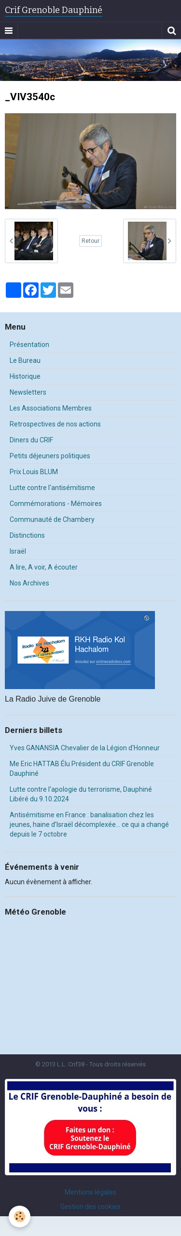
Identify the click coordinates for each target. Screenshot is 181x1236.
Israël (18, 551)
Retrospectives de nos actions (55, 424)
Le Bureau (25, 360)
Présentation (29, 344)
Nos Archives (29, 583)
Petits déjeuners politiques (50, 456)
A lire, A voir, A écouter (44, 567)
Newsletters (28, 392)
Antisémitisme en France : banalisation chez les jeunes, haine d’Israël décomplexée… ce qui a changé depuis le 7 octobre (89, 824)
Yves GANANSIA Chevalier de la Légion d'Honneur (85, 748)
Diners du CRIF (31, 440)
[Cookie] (19, 1216)
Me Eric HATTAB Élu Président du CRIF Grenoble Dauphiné (82, 768)
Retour (90, 241)
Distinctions (27, 535)
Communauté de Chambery (52, 519)
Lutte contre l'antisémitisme (52, 488)
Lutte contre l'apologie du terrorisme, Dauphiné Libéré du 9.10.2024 (81, 794)
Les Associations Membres (51, 408)
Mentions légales (90, 1192)
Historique (25, 376)
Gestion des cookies (90, 1206)
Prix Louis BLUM (34, 472)
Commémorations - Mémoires (56, 503)
